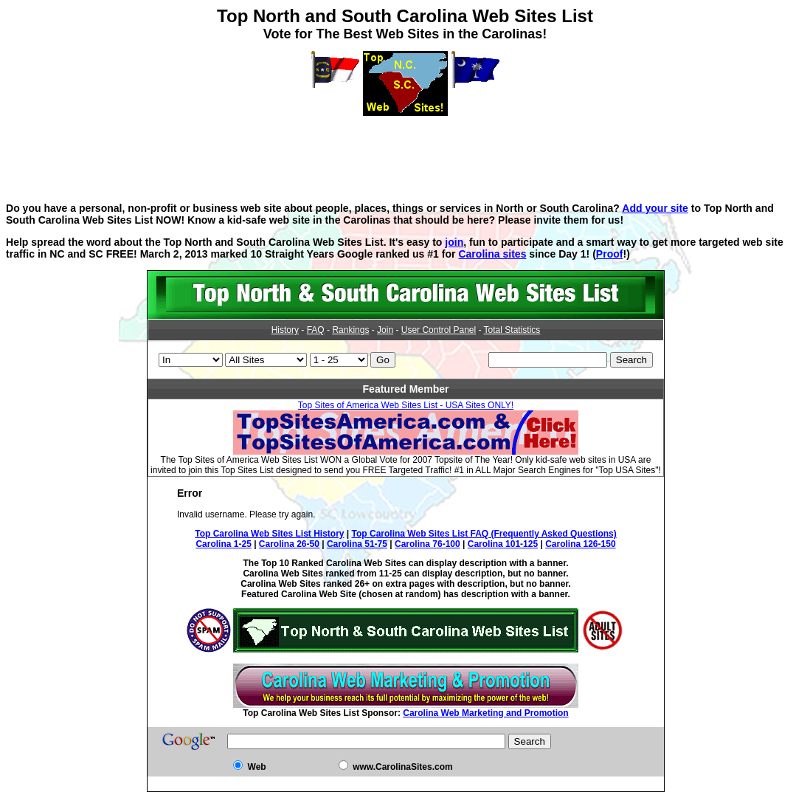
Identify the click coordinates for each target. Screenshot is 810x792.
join (454, 242)
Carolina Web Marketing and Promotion (485, 713)
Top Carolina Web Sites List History (269, 533)
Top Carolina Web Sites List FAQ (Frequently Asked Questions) (484, 533)
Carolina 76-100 (427, 544)
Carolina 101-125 (503, 544)
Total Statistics (512, 330)
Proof (609, 254)
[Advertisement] (405, 149)
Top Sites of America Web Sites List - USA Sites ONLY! (405, 405)
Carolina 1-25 (223, 544)
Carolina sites (492, 254)
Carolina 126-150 (580, 544)
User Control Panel (438, 330)
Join (385, 330)
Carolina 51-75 (357, 544)
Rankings (350, 330)
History (285, 330)
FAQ (316, 330)
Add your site (655, 208)
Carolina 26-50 (289, 544)
